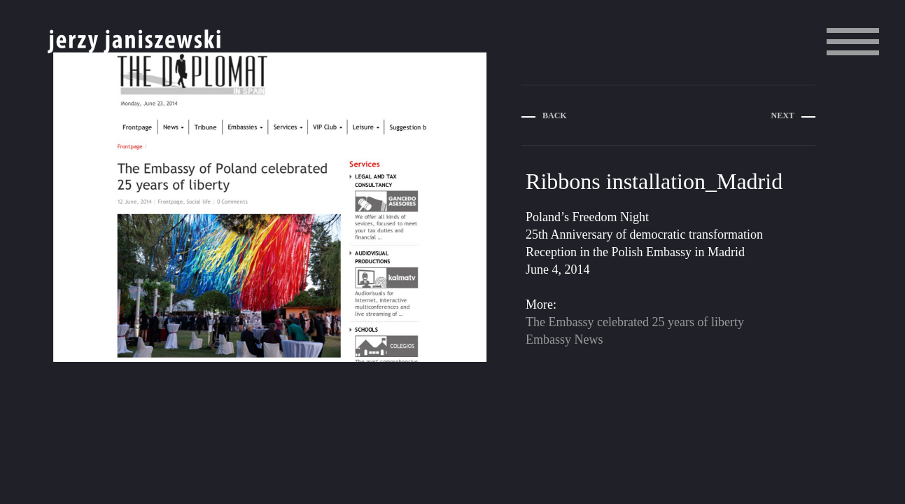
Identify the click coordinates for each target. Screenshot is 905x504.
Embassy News (564, 339)
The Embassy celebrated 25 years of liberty (635, 322)
